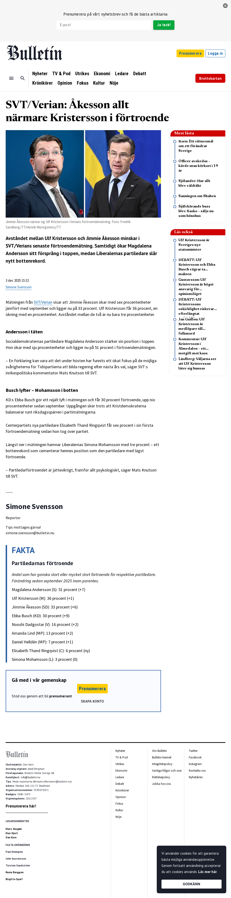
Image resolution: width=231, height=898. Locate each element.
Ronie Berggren (15, 872)
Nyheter (40, 73)
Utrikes (82, 73)
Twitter (193, 751)
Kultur (99, 83)
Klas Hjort (12, 833)
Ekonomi (102, 73)
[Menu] (11, 78)
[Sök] (22, 78)
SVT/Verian (43, 302)
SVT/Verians (19, 246)
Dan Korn (11, 837)
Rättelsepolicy (161, 777)
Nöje (114, 83)
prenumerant (60, 696)
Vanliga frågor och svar (167, 771)
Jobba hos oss (161, 784)
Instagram (195, 764)
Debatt (139, 73)
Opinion (65, 83)
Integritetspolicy (162, 764)
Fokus (82, 83)
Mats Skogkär (14, 829)
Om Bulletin (159, 751)
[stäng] (225, 5)
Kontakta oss (197, 771)
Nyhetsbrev (196, 777)
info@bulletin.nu (30, 777)
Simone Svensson (19, 287)
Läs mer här (207, 871)
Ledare (121, 73)
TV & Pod (61, 73)
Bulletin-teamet (161, 757)
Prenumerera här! (21, 806)
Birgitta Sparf (14, 879)
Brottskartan (210, 78)
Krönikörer (42, 83)
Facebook (195, 757)
